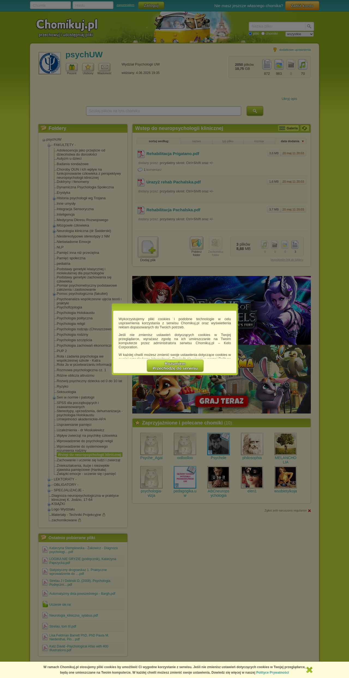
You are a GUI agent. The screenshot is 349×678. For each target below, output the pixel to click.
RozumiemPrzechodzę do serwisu (175, 365)
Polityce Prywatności (272, 672)
